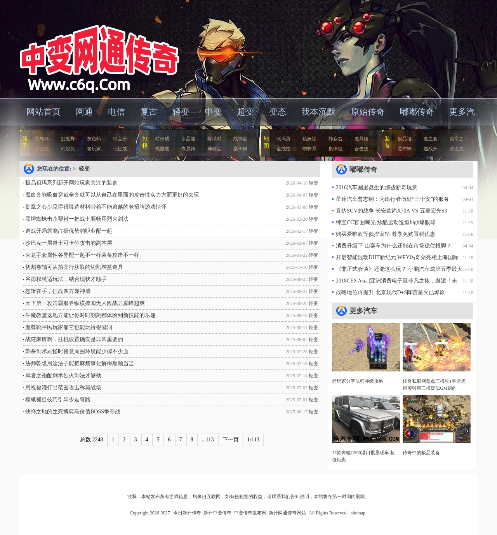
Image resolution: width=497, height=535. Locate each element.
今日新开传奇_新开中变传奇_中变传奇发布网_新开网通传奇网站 (94, 48)
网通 (84, 112)
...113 (208, 440)
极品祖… (407, 138)
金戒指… (285, 149)
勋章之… (459, 138)
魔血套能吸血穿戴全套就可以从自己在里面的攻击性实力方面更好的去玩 (112, 195)
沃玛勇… (285, 138)
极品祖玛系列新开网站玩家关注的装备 (71, 183)
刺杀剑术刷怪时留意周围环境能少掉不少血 (77, 351)
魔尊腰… (364, 138)
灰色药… (96, 138)
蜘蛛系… (311, 149)
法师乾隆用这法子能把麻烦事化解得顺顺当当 (79, 363)
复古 (148, 112)
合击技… (364, 149)
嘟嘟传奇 (417, 112)
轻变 (180, 112)
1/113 (253, 440)
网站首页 (43, 112)
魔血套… (433, 138)
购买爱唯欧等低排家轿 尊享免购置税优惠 (385, 234)
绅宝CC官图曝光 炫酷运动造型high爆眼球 (386, 222)
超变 (245, 112)
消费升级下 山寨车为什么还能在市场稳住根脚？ (394, 246)
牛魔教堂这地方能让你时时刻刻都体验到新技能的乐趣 (90, 315)
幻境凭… (70, 149)
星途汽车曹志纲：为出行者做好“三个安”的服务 (392, 199)
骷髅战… (164, 149)
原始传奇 (368, 112)
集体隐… (337, 149)
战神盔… (242, 138)
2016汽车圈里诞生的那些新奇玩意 (376, 187)
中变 (213, 112)
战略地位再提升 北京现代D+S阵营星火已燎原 (390, 292)
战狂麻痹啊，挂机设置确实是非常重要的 (74, 339)
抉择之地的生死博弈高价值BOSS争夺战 (72, 412)
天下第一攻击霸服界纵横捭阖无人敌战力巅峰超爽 (85, 303)
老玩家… (96, 149)
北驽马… (44, 138)
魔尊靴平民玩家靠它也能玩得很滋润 (68, 327)
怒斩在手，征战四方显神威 (57, 291)
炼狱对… (216, 138)
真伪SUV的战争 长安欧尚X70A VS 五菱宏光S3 (391, 211)
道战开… (433, 149)
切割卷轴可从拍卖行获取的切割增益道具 (74, 267)
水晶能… (190, 138)
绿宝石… (122, 138)
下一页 (230, 440)
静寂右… (337, 138)
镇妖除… (311, 138)
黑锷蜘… (407, 149)
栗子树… (242, 149)
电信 (116, 112)
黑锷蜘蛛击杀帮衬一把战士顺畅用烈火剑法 (77, 219)
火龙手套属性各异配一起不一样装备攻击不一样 (82, 255)
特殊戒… (164, 138)
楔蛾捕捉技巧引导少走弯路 (57, 400)
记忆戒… (122, 149)
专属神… (190, 149)
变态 (277, 112)
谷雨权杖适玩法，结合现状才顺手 (66, 279)
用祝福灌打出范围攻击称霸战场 (63, 387)
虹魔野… (70, 138)
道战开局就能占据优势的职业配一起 (68, 231)
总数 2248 (91, 440)
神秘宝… (216, 149)
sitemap (358, 513)
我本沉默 (318, 112)
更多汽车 (363, 311)
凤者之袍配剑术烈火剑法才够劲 (63, 375)
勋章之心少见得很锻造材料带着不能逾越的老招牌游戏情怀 (96, 207)
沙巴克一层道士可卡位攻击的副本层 (68, 243)
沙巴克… (44, 149)
